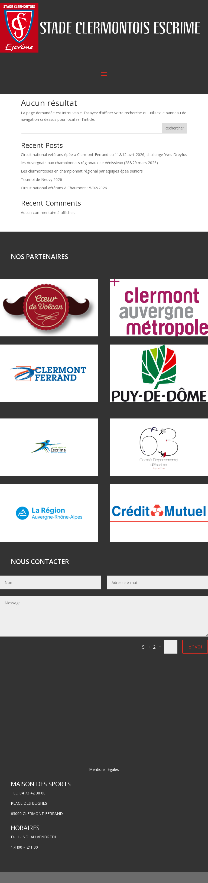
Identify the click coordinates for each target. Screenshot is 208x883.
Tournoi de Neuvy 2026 (41, 190)
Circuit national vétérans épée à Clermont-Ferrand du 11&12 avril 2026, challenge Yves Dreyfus (104, 165)
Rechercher (174, 138)
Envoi (195, 657)
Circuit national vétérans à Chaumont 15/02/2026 (64, 198)
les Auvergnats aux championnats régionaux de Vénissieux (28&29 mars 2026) (89, 173)
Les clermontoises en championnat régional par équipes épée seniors (82, 181)
